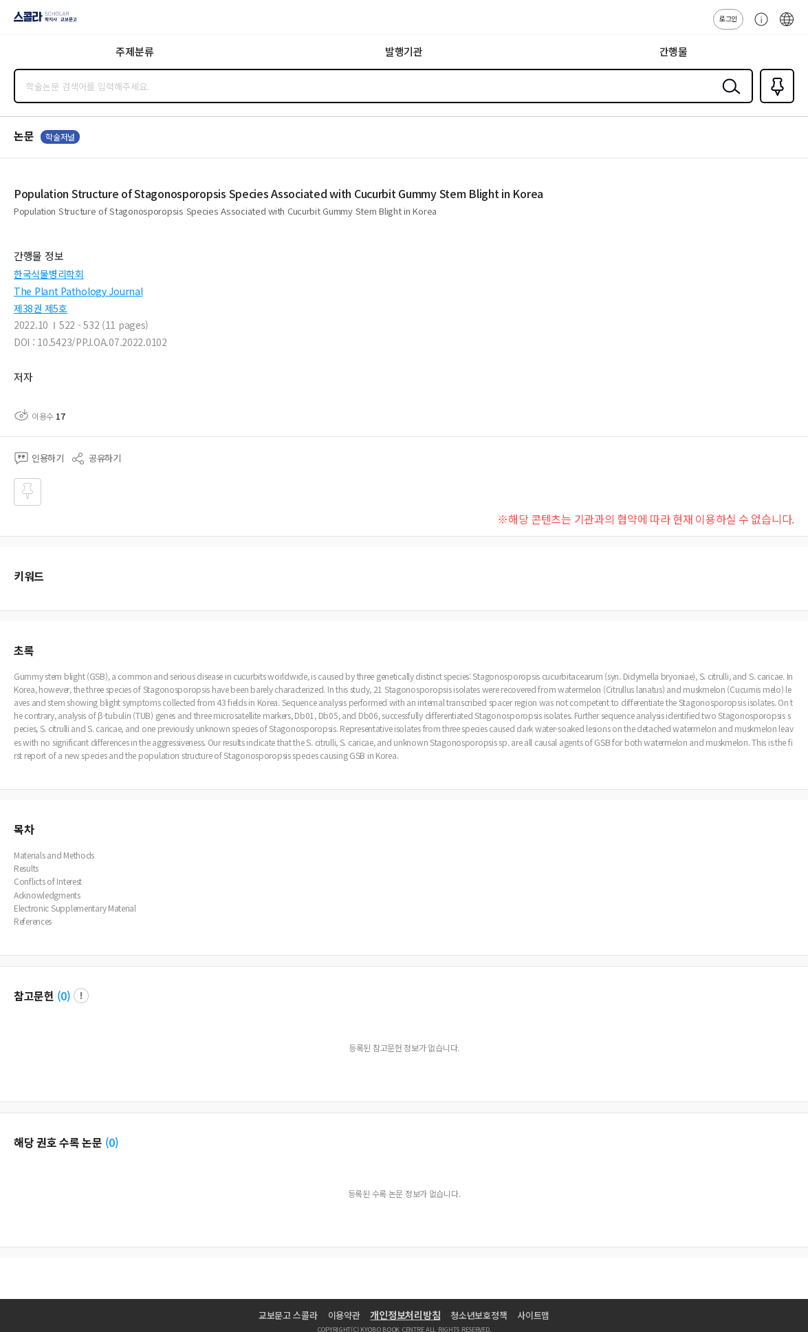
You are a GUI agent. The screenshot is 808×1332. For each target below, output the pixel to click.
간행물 (673, 51)
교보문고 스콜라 (288, 1315)
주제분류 (134, 51)
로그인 (728, 18)
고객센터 (758, 26)
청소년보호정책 (478, 1315)
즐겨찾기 (774, 101)
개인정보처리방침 (405, 1315)
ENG (786, 26)
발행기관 (404, 51)
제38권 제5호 (40, 308)
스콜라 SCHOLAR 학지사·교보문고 (41, 21)
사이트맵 (533, 1315)
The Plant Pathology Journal (78, 291)
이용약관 (344, 1315)
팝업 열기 (81, 995)
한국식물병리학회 (49, 274)
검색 (728, 97)
